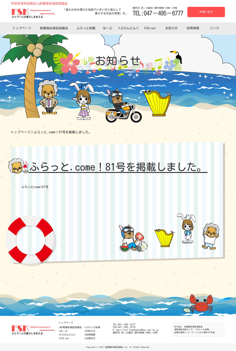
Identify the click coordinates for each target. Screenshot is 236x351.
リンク (214, 28)
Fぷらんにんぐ (129, 28)
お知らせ (171, 28)
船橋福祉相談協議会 (54, 28)
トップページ (21, 28)
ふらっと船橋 (86, 28)
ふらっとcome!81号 (34, 186)
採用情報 (193, 28)
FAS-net (150, 28)
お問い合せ (206, 11)
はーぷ (107, 28)
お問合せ (89, 338)
